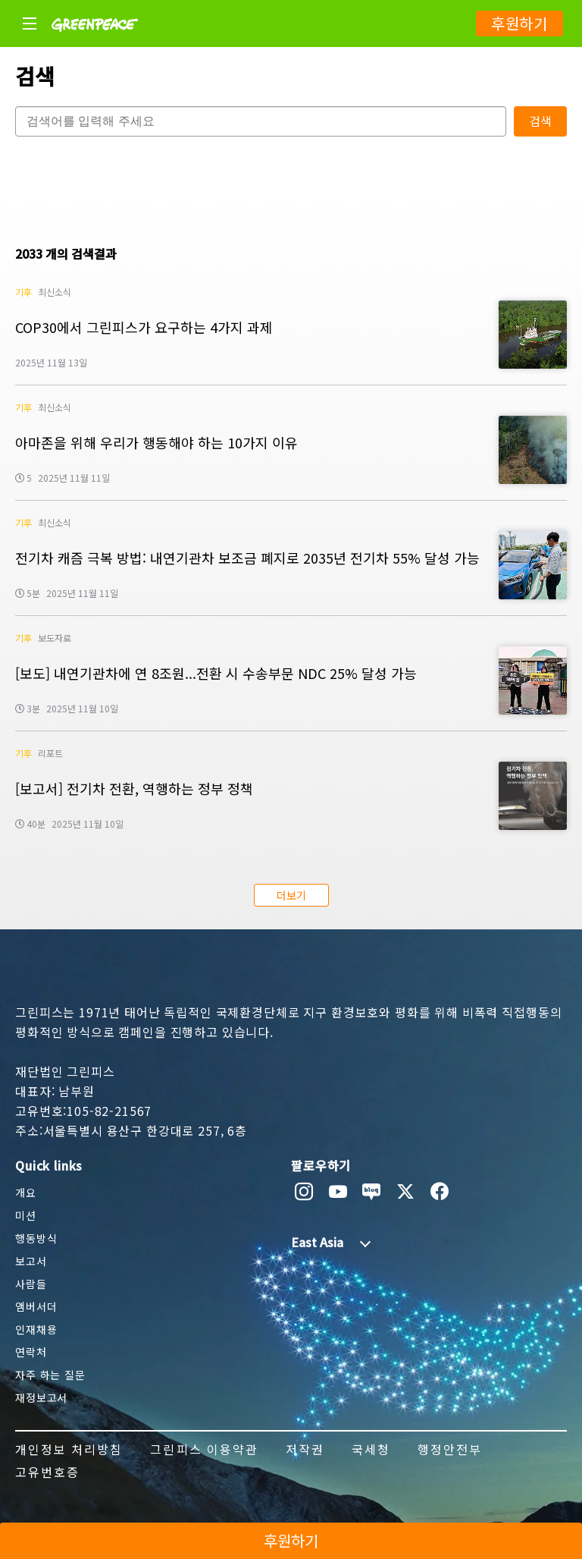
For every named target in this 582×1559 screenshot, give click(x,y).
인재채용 (36, 1329)
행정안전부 (450, 1449)
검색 (540, 121)
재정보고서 (41, 1397)
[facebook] (440, 1191)
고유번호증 (47, 1472)
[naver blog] (371, 1191)
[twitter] (406, 1191)
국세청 (371, 1449)
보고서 (31, 1260)
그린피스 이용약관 (204, 1449)
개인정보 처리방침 (69, 1449)
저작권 (305, 1449)
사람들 (31, 1283)
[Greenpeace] (95, 42)
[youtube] (338, 1191)
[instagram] (304, 1191)
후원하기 (519, 23)
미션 (25, 1215)
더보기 (291, 895)
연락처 (31, 1351)
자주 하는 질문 (50, 1374)
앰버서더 (36, 1306)
